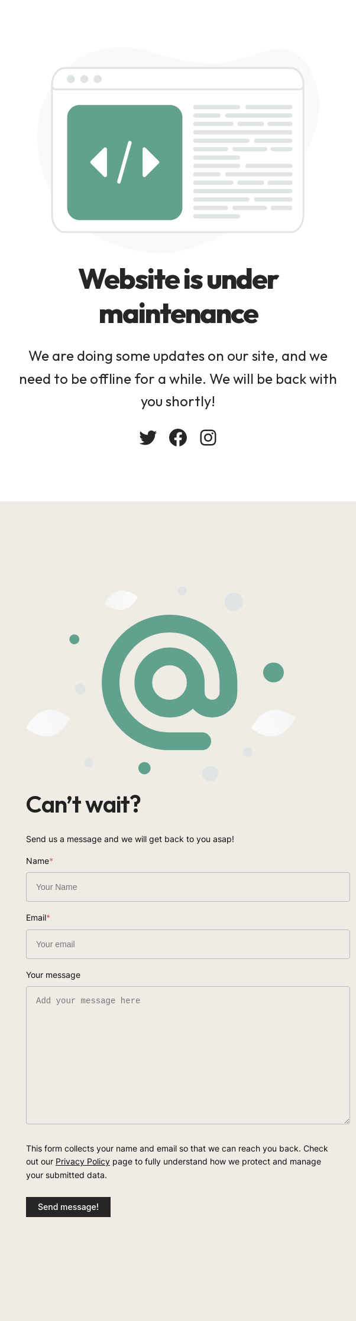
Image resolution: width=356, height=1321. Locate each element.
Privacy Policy (83, 1161)
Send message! (68, 1207)
